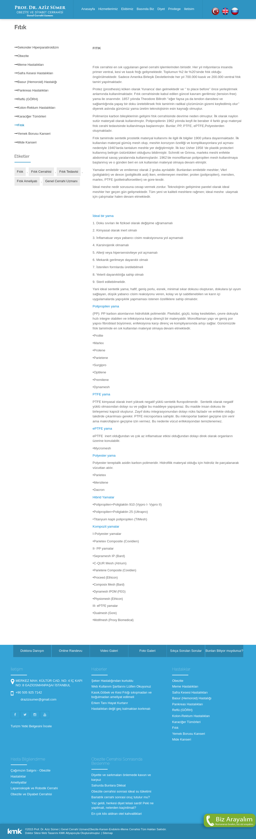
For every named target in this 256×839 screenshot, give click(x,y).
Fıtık (19, 125)
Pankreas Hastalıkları (31, 90)
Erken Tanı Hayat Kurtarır (109, 703)
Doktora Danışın (32, 651)
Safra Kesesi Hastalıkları (33, 73)
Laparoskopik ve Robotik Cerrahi (34, 788)
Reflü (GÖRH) (26, 99)
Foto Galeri (147, 651)
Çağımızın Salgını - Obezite (31, 770)
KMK (62, 833)
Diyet (161, 9)
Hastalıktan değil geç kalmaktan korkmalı (120, 709)
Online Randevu (70, 651)
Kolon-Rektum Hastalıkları (34, 107)
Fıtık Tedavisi (68, 171)
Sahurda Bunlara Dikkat (108, 785)
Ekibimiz (127, 9)
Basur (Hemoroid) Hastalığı (35, 82)
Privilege (174, 9)
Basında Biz (145, 9)
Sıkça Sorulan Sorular (186, 651)
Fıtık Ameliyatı (27, 181)
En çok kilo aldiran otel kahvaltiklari (116, 814)
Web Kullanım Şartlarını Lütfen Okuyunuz (121, 686)
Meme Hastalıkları (29, 64)
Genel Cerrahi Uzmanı (61, 181)
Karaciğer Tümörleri (30, 116)
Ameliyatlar (19, 782)
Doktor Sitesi (33, 833)
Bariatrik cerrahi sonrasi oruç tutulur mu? (120, 797)
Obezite (21, 56)
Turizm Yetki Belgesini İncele (31, 726)
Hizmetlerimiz (108, 9)
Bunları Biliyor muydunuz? (224, 651)
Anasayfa (88, 9)
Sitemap (108, 833)
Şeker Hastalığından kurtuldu (112, 681)
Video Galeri (109, 651)
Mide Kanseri (25, 142)
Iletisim (189, 9)
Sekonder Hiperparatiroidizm (36, 47)
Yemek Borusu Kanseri (32, 133)
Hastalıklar (18, 776)
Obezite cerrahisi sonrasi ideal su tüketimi (121, 791)
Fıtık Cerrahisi (41, 171)
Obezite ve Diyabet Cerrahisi (31, 794)
